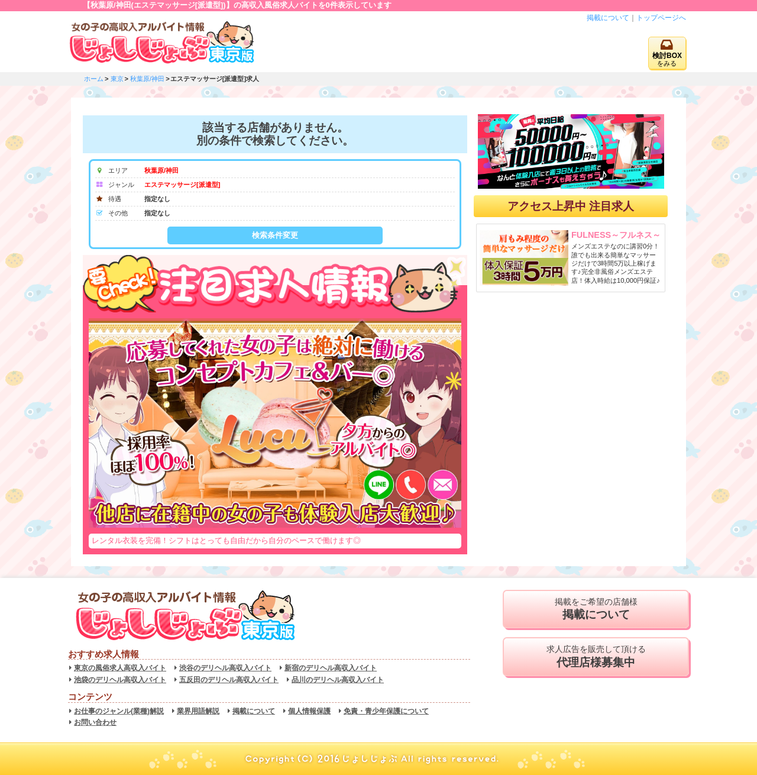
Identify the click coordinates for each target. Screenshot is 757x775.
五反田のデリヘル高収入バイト (229, 680)
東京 (117, 78)
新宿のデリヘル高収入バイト (330, 668)
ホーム (93, 78)
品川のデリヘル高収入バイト (338, 680)
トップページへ (661, 18)
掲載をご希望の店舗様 (596, 609)
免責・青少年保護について (386, 711)
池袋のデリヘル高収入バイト (120, 680)
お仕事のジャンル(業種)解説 (119, 711)
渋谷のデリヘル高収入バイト (225, 668)
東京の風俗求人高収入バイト (120, 668)
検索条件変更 (275, 235)
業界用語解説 (198, 711)
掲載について (608, 18)
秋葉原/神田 (147, 78)
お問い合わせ (95, 722)
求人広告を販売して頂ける (596, 656)
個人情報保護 (309, 711)
